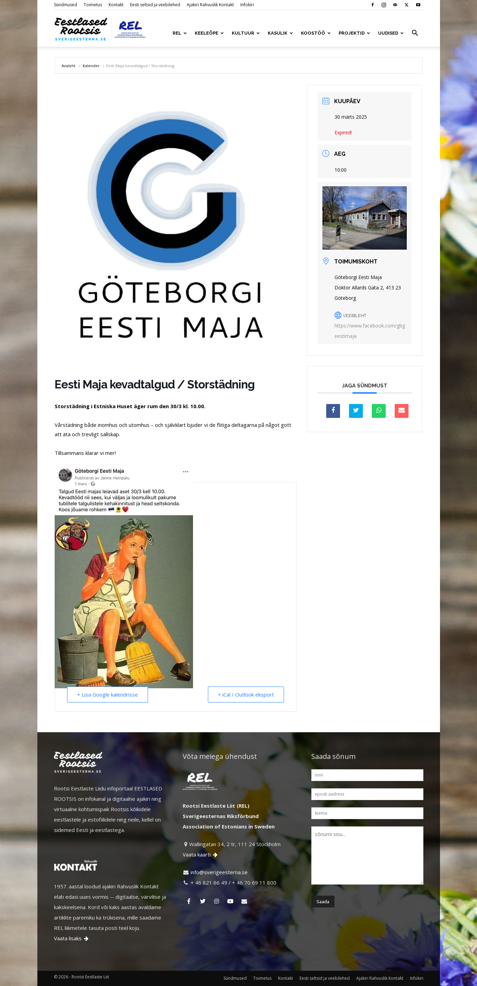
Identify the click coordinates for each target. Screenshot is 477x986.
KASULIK (280, 33)
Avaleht (69, 65)
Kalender (91, 65)
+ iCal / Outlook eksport (246, 694)
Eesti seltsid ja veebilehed (155, 5)
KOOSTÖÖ (316, 33)
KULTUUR (246, 33)
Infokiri (247, 5)
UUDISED (391, 33)
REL (180, 33)
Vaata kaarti (201, 854)
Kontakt (116, 5)
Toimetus (93, 5)
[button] (415, 33)
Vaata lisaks (72, 938)
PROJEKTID (354, 33)
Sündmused (65, 5)
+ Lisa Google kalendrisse (107, 694)
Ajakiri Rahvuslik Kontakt (210, 5)
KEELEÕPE (209, 33)
